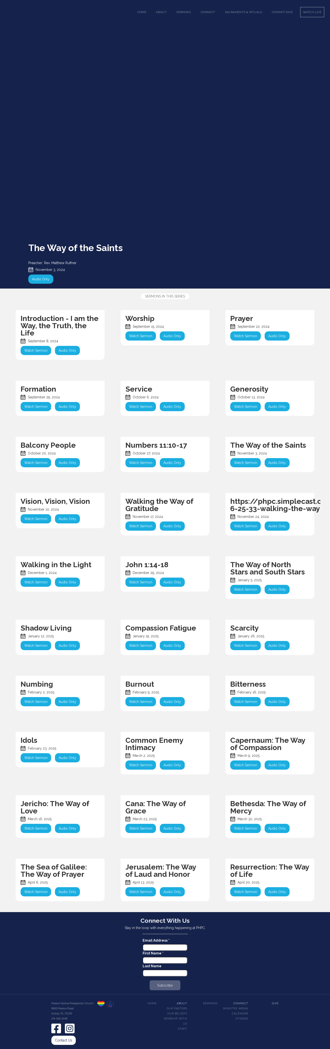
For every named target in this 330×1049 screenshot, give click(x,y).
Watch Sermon (35, 350)
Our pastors (177, 1008)
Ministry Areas (235, 1008)
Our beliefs (177, 1013)
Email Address (156, 940)
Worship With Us (175, 1021)
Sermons (210, 1003)
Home (141, 12)
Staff (182, 1028)
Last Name (152, 966)
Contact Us (63, 1040)
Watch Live (312, 12)
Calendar (240, 1013)
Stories (242, 1018)
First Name (153, 953)
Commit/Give (282, 12)
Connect (240, 1003)
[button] (161, 12)
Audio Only (41, 279)
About (182, 1003)
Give (275, 1003)
